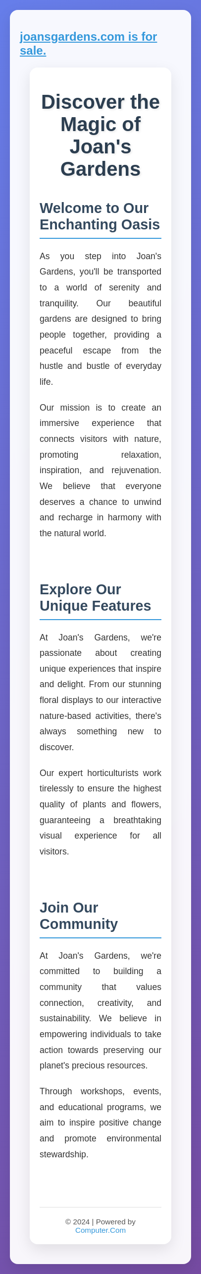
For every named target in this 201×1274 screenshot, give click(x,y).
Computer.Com (100, 1230)
